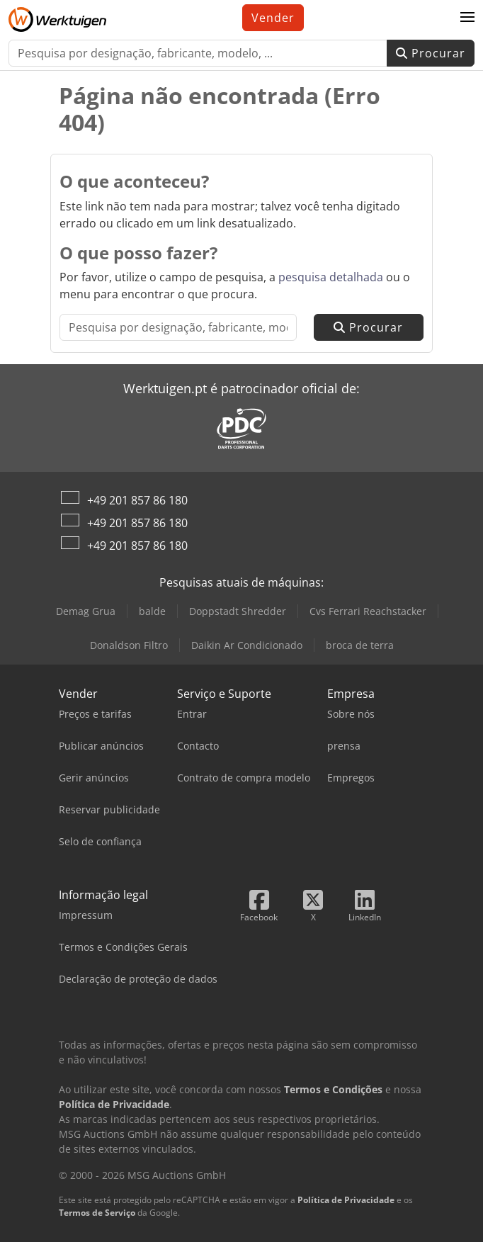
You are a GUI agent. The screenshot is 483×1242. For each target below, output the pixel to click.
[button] (467, 17)
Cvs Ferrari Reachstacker (367, 611)
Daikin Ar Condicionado (246, 645)
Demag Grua (85, 611)
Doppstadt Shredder (237, 611)
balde (152, 611)
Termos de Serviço (97, 1213)
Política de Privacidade (345, 1200)
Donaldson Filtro (129, 645)
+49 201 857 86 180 (137, 500)
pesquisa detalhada (330, 277)
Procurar (430, 53)
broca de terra (360, 645)
